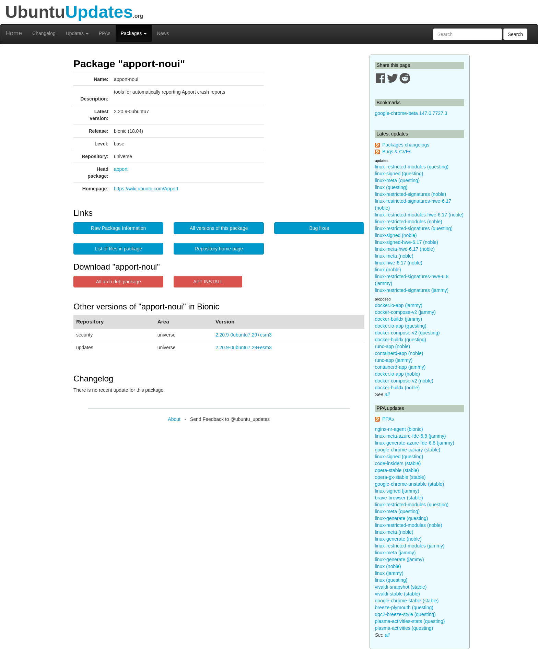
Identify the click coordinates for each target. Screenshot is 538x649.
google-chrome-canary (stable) (408, 449)
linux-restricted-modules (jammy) (410, 545)
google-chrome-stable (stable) (407, 600)
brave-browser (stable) (399, 497)
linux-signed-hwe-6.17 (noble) (406, 242)
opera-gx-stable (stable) (400, 477)
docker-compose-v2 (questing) (407, 332)
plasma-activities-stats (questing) (410, 621)
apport (121, 169)
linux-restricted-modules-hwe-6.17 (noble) (419, 214)
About (174, 419)
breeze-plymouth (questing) (404, 607)
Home (13, 33)
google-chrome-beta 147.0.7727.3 (411, 113)
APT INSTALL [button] (208, 281)
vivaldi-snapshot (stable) (401, 587)
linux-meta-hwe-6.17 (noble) (405, 249)
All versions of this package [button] (219, 228)
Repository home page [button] (219, 248)
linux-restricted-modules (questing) (412, 166)
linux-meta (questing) (397, 180)
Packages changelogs (405, 145)
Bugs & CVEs (396, 151)
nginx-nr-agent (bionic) (399, 429)
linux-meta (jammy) (395, 552)
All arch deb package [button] (118, 281)
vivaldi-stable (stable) (397, 594)
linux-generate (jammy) (399, 559)
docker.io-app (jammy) (399, 305)
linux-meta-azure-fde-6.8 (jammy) (410, 436)
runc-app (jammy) (394, 360)
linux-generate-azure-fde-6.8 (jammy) (414, 443)
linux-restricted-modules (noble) (408, 221)
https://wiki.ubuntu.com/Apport (146, 188)
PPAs (104, 33)
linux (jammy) (389, 573)
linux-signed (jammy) (397, 491)
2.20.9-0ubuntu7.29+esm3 (243, 335)
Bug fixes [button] (319, 228)
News (163, 33)
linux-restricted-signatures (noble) (410, 194)
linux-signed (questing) (399, 173)
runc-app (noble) (392, 346)
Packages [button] (134, 33)
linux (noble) (388, 269)
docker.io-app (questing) (400, 326)
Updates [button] (77, 33)
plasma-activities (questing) (404, 628)
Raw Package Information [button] (118, 228)
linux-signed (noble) (396, 235)
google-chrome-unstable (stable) (409, 484)
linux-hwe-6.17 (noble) (399, 263)
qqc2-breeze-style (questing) (405, 614)
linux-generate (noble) (398, 539)
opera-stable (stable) (397, 470)
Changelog (44, 33)
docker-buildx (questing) (400, 339)
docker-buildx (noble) (397, 387)
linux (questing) (391, 187)
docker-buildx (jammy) (398, 319)
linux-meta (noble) (394, 256)
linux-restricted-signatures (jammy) (412, 290)
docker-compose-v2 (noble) (404, 381)
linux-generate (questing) (401, 518)
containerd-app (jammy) (400, 367)
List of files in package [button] (118, 248)
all (387, 394)
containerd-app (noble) (399, 353)
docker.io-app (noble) (397, 374)
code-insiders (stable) (398, 463)
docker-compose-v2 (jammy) (405, 312)
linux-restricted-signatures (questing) (414, 228)
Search (515, 34)
